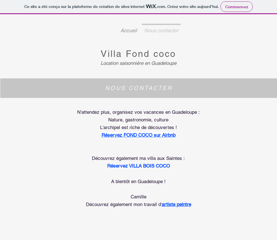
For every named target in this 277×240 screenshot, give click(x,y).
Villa (113, 53)
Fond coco (151, 53)
